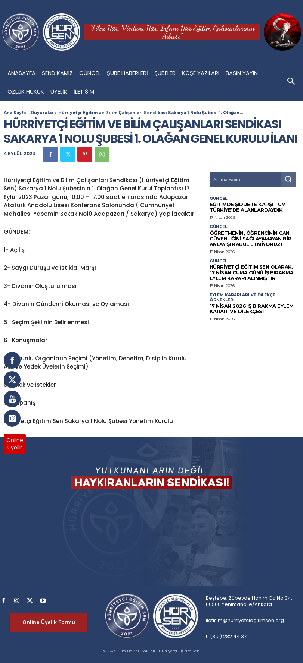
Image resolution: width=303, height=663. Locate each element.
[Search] (288, 179)
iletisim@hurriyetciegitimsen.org (245, 620)
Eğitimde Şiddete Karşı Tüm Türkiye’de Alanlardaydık (242, 206)
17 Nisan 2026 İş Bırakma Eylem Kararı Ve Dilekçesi (245, 300)
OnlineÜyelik (14, 443)
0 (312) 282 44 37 (226, 636)
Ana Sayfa (15, 112)
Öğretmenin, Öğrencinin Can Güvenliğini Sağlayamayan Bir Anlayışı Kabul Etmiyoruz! (244, 235)
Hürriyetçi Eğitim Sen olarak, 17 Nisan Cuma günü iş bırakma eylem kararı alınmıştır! (250, 266)
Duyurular (42, 112)
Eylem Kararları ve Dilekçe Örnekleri (242, 289)
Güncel (218, 198)
